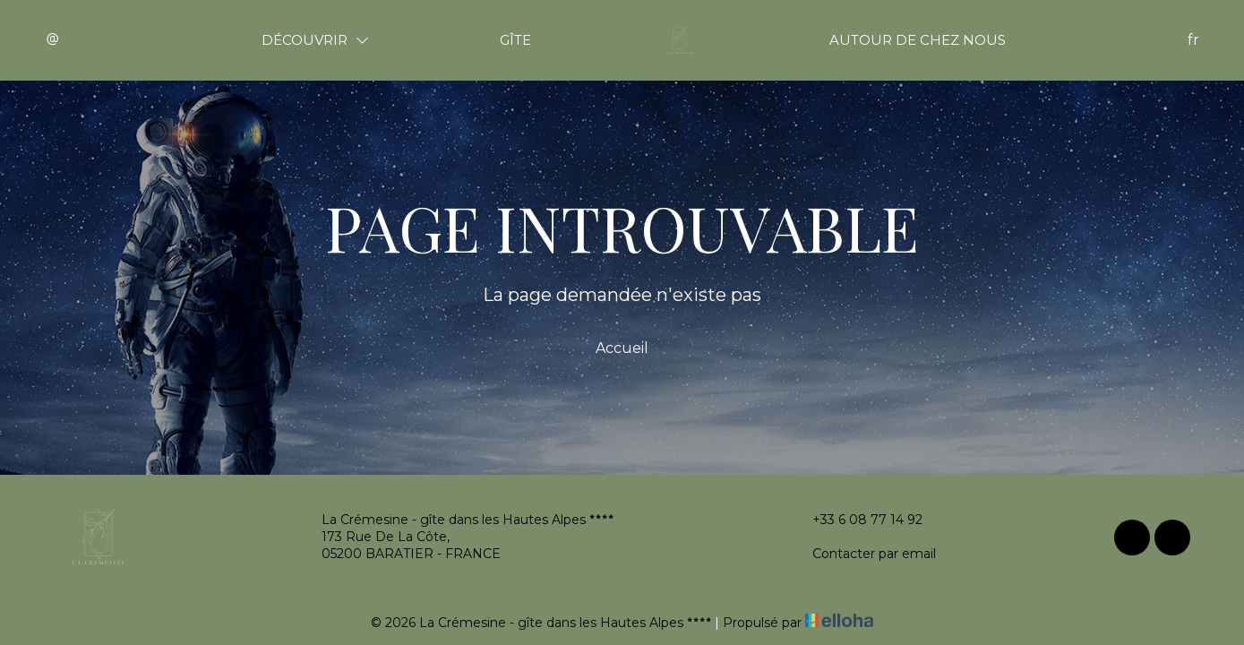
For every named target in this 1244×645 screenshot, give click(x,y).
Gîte (515, 39)
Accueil (622, 348)
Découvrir (315, 39)
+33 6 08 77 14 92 (857, 520)
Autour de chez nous (917, 39)
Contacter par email (864, 554)
